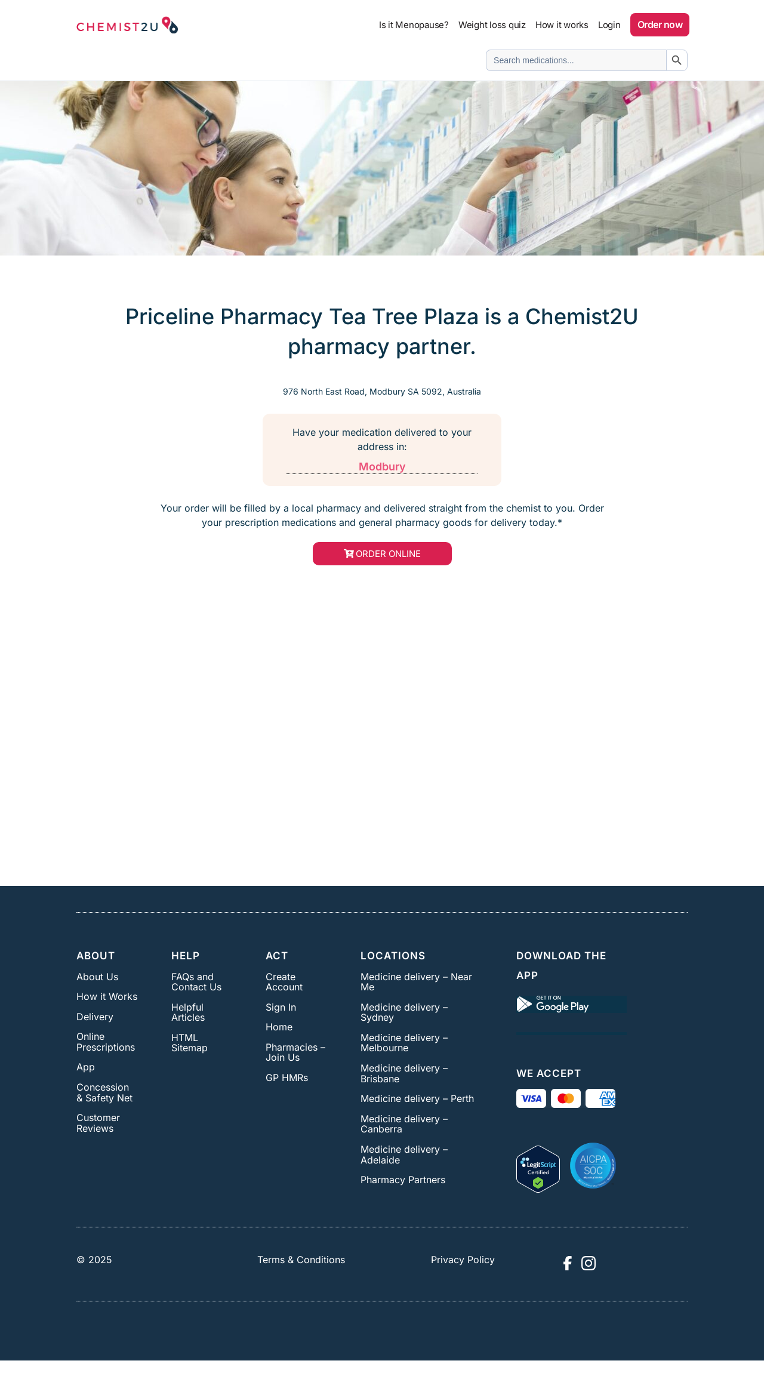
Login (609, 24)
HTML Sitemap (189, 1043)
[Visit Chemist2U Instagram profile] (588, 1263)
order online (388, 553)
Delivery (94, 1017)
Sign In (281, 1007)
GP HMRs (287, 1077)
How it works (562, 24)
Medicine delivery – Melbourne (404, 1043)
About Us (97, 977)
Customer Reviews (98, 1123)
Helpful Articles (188, 1012)
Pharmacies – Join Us (295, 1052)
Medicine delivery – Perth (417, 1098)
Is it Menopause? (414, 24)
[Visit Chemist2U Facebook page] (567, 1263)
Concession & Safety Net (104, 1092)
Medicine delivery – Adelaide (404, 1154)
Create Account (284, 982)
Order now (660, 24)
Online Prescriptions (105, 1041)
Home (279, 1027)
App (85, 1067)
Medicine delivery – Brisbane (404, 1073)
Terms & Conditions (301, 1260)
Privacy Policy (463, 1260)
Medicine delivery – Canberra (404, 1124)
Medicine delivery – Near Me (416, 982)
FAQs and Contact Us (196, 982)
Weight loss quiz (492, 24)
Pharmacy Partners (403, 1180)
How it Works (106, 996)
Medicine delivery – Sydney (404, 1012)
